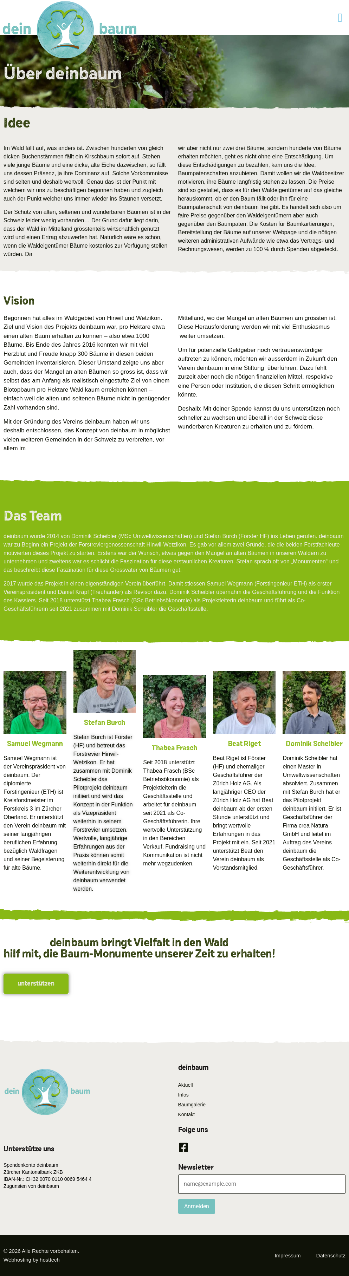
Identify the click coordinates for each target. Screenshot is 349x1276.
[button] (340, 17)
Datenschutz (330, 1255)
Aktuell (185, 1085)
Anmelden (196, 1206)
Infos (183, 1095)
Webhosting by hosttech (32, 1260)
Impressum (287, 1255)
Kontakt (186, 1114)
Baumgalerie (192, 1104)
